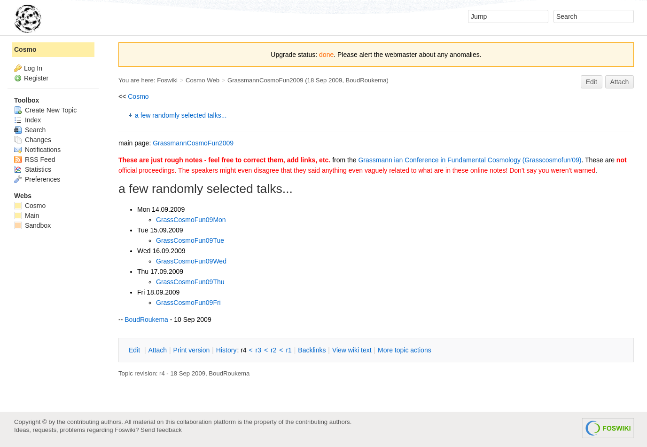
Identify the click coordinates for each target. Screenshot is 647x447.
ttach (157, 350)
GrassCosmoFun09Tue (190, 240)
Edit (591, 82)
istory (226, 350)
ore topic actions (404, 350)
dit (135, 350)
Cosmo (138, 96)
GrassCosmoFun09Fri (188, 302)
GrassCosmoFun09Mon (191, 220)
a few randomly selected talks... (180, 115)
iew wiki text (352, 350)
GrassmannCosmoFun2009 (265, 80)
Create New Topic (45, 110)
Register (36, 78)
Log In (33, 68)
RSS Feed (34, 159)
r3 (258, 350)
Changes (32, 140)
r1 (288, 350)
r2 (273, 350)
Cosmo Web (202, 80)
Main (26, 215)
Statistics (32, 169)
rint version (191, 350)
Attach (619, 82)
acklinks (312, 350)
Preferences (37, 179)
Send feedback (161, 429)
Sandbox (32, 225)
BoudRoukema (366, 80)
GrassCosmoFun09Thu (190, 282)
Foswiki (167, 80)
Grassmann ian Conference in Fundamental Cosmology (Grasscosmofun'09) (469, 160)
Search (30, 130)
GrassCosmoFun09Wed (191, 261)
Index (27, 120)
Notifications (37, 149)
